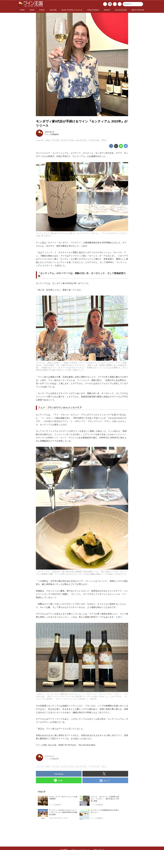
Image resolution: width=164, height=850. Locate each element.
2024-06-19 (49, 132)
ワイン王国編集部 (52, 134)
